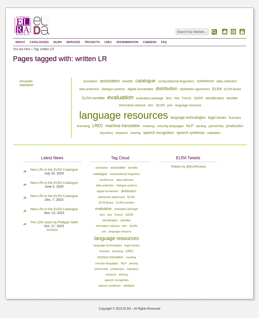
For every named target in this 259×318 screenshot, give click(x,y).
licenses (235, 118)
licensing (83, 126)
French (186, 98)
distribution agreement (195, 89)
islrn (150, 105)
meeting (149, 126)
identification (215, 98)
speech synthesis (191, 133)
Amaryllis (26, 81)
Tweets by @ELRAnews (188, 166)
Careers (150, 42)
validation (214, 133)
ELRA (217, 89)
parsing (201, 126)
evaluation (120, 97)
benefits (127, 81)
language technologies (187, 117)
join (169, 105)
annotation (90, 81)
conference (205, 81)
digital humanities (140, 89)
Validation (26, 85)
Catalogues (39, 42)
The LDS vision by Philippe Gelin (54, 222)
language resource (188, 105)
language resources (123, 115)
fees (169, 98)
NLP (189, 126)
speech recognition (158, 133)
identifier (232, 98)
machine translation (122, 126)
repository (106, 133)
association (110, 81)
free (177, 98)
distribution (166, 88)
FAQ (164, 42)
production (234, 126)
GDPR (198, 98)
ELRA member (93, 98)
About (20, 42)
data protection (89, 89)
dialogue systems (113, 89)
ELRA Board (232, 89)
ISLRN (57, 42)
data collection (227, 81)
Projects (92, 42)
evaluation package (149, 98)
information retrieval (132, 105)
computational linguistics (176, 81)
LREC (108, 42)
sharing (135, 133)
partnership (216, 126)
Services (73, 42)
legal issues (217, 117)
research (121, 133)
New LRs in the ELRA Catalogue (54, 169)
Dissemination (127, 42)
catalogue (145, 80)
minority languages (170, 126)
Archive (52, 230)
